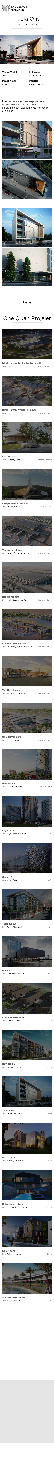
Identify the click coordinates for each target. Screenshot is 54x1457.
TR (41, 8)
